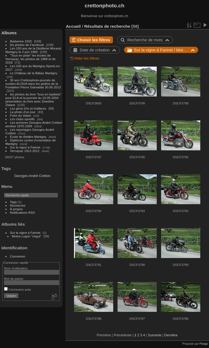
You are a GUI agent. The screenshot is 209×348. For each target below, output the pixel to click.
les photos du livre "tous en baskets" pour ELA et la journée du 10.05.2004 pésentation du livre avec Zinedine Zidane (33, 99)
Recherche (18, 205)
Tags (13, 202)
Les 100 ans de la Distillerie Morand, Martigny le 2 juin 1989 (33, 50)
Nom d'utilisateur (16, 268)
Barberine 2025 (21, 41)
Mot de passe (13, 278)
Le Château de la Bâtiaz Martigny (33, 73)
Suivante (154, 335)
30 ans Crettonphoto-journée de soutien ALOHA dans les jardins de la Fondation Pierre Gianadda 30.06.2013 (33, 83)
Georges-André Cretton (32, 176)
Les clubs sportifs (22, 119)
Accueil (73, 26)
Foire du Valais (20, 115)
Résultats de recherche (107, 26)
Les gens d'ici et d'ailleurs (28, 108)
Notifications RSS (22, 212)
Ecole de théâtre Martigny (28, 136)
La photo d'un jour (23, 112)
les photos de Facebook (27, 44)
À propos (16, 209)
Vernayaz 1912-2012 (25, 151)
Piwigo (203, 343)
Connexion (17, 256)
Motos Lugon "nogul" (26, 236)
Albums (9, 32)
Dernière (171, 335)
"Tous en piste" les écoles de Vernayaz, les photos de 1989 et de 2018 (30, 59)
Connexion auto (17, 289)
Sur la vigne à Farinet (25, 147)
